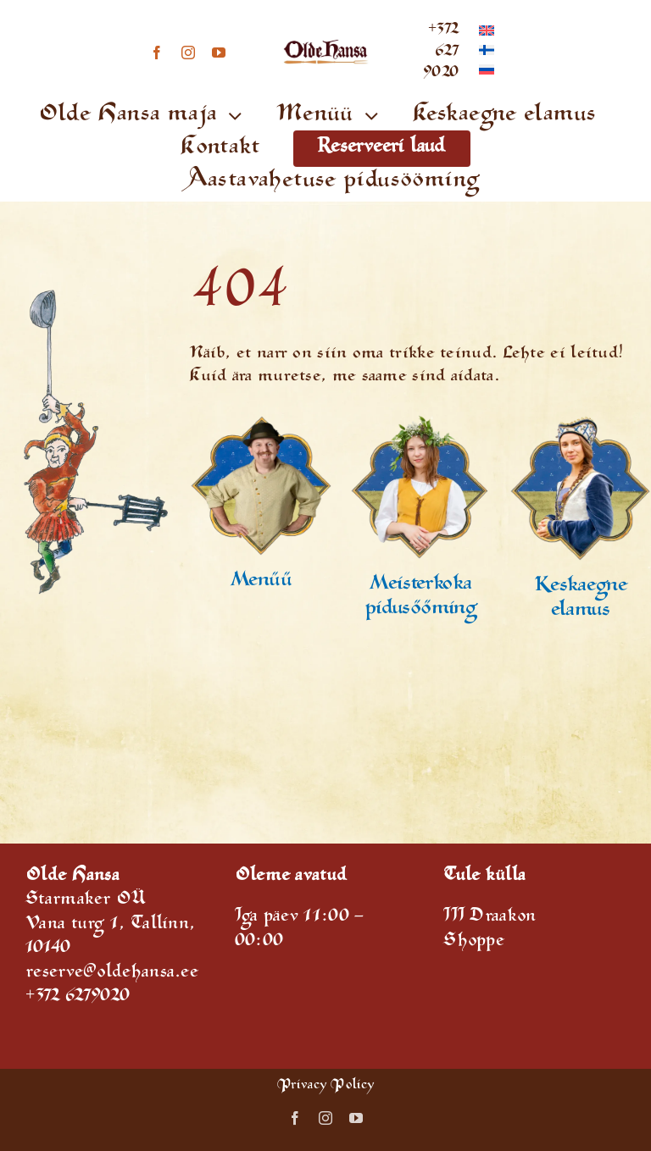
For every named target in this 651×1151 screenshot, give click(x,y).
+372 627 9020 (441, 52)
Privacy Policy (325, 1086)
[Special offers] (260, 423)
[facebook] (157, 52)
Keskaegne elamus (580, 599)
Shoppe (473, 942)
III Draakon (489, 918)
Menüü (261, 582)
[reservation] (421, 423)
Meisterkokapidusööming (420, 597)
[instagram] (188, 52)
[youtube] (218, 52)
